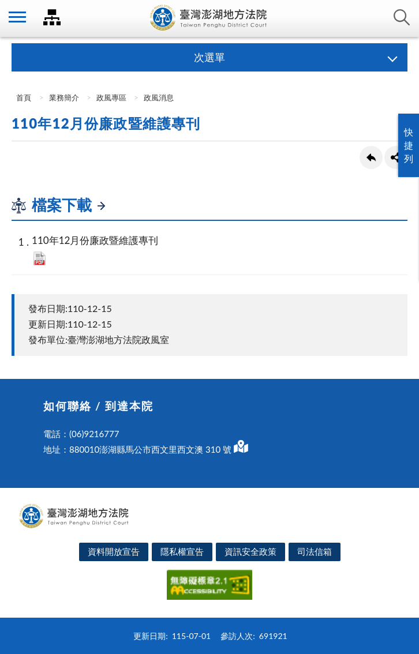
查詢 (401, 17)
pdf (39, 258)
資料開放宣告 (114, 551)
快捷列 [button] (408, 145)
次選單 (209, 57)
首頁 (22, 97)
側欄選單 (17, 17)
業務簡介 (64, 97)
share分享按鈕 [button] (395, 157)
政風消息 (159, 97)
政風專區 (111, 97)
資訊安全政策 (250, 551)
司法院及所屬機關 (52, 17)
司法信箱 (314, 551)
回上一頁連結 (371, 157)
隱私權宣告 (182, 551)
